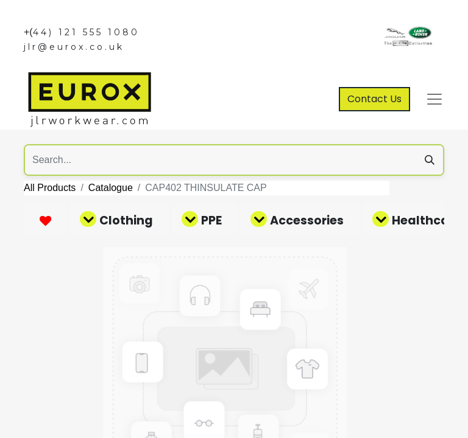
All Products (50, 187)
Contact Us (374, 99)
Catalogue (110, 187)
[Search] (429, 160)
